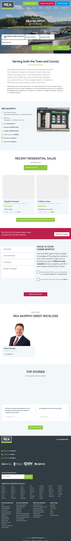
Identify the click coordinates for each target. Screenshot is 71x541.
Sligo (59, 489)
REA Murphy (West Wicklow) (14, 37)
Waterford (13, 491)
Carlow (3, 479)
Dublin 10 (13, 483)
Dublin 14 (51, 483)
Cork (31, 479)
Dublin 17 (13, 485)
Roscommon (51, 489)
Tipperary (4, 491)
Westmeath (23, 491)
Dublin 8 (60, 481)
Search (47, 43)
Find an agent (63, 3)
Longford (60, 487)
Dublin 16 (4, 485)
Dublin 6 (32, 481)
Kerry (3, 487)
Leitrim (41, 487)
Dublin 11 (22, 483)
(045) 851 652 (11, 122)
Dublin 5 (22, 481)
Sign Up (29, 470)
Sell (34, 8)
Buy (28, 8)
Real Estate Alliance (37, 531)
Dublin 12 (32, 483)
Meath (21, 489)
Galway (59, 485)
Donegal (41, 479)
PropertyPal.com (41, 537)
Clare (21, 479)
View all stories (35, 421)
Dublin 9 (3, 483)
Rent (41, 8)
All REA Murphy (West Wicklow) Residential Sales (35, 213)
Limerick (51, 487)
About (48, 8)
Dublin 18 (22, 485)
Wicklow (41, 491)
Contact (64, 8)
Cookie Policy (26, 534)
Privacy (46, 534)
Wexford (32, 491)
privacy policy (63, 268)
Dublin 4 (13, 481)
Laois (31, 487)
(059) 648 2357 (11, 125)
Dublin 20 (32, 485)
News (56, 8)
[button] (62, 37)
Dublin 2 (60, 479)
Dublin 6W (41, 481)
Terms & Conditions (37, 534)
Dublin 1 (51, 479)
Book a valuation (47, 3)
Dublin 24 (51, 485)
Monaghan (32, 489)
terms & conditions (50, 268)
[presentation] (49, 279)
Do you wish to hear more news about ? (54, 273)
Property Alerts (30, 3)
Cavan (12, 479)
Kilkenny (22, 487)
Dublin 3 (3, 481)
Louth (3, 489)
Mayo (12, 489)
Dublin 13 (41, 483)
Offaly (40, 489)
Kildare (12, 487)
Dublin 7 (51, 481)
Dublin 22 (41, 485)
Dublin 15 (60, 483)
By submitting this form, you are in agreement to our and (54, 267)
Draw (62, 43)
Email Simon (9, 348)
